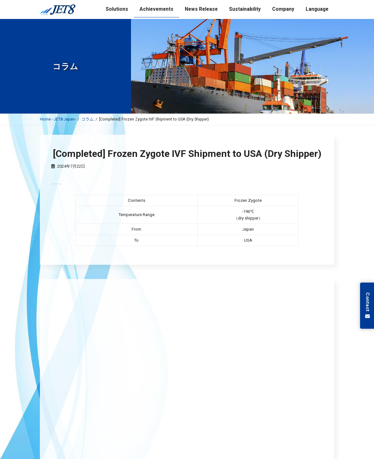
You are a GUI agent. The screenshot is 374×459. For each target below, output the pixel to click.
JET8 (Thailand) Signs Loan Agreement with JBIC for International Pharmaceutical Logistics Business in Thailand (200, 330)
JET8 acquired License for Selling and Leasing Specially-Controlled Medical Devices (171, 315)
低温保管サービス (187, 417)
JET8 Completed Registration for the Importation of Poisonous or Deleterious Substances (178, 359)
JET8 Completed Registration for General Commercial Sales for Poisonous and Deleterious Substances (191, 344)
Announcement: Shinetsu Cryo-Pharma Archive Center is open (151, 373)
